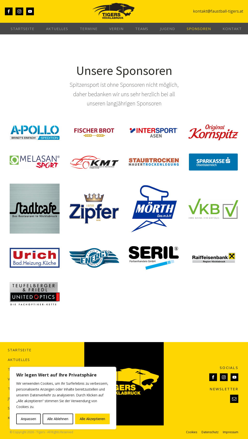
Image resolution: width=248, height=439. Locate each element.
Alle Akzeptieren (92, 418)
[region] (63, 398)
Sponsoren (199, 28)
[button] (234, 399)
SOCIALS (229, 367)
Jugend (167, 28)
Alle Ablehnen (57, 418)
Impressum (230, 432)
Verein (116, 28)
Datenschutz (210, 432)
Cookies (191, 432)
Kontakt (232, 28)
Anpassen (28, 418)
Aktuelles (57, 28)
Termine (89, 28)
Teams (141, 28)
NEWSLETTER (224, 388)
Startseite (22, 28)
